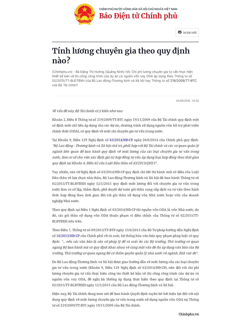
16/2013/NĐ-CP (68, 235)
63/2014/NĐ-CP (121, 140)
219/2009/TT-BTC (183, 81)
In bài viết (187, 33)
